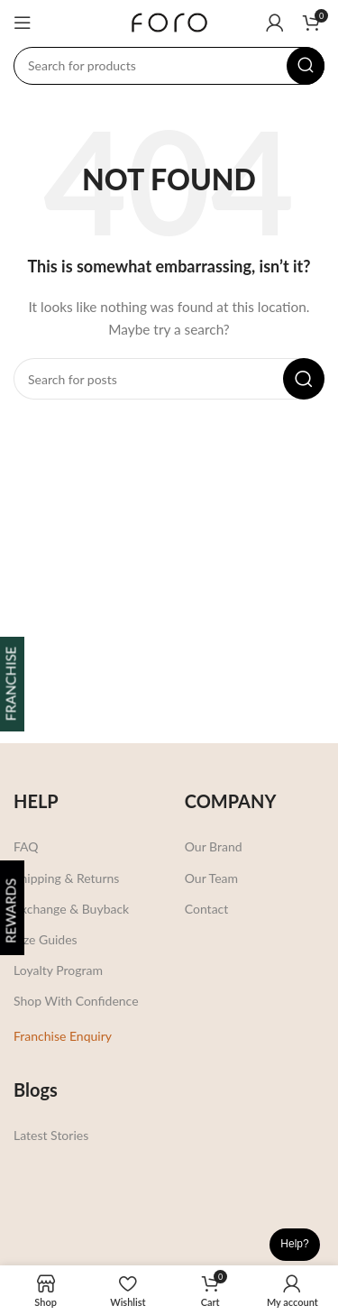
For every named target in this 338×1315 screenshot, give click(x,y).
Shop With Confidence (76, 1000)
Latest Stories (51, 1135)
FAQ (26, 846)
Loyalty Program (58, 970)
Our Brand (213, 846)
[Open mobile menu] (23, 23)
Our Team (211, 878)
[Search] (169, 66)
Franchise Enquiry (63, 1036)
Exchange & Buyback (71, 908)
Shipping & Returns (66, 878)
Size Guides (46, 939)
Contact (207, 908)
